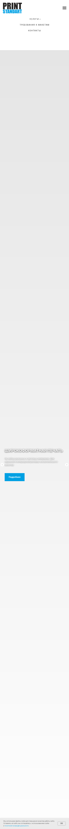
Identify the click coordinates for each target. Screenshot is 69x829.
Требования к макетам (34, 25)
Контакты (34, 30)
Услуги (34, 19)
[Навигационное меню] (64, 8)
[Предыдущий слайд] (2, 464)
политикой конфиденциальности (17, 826)
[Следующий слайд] (66, 464)
